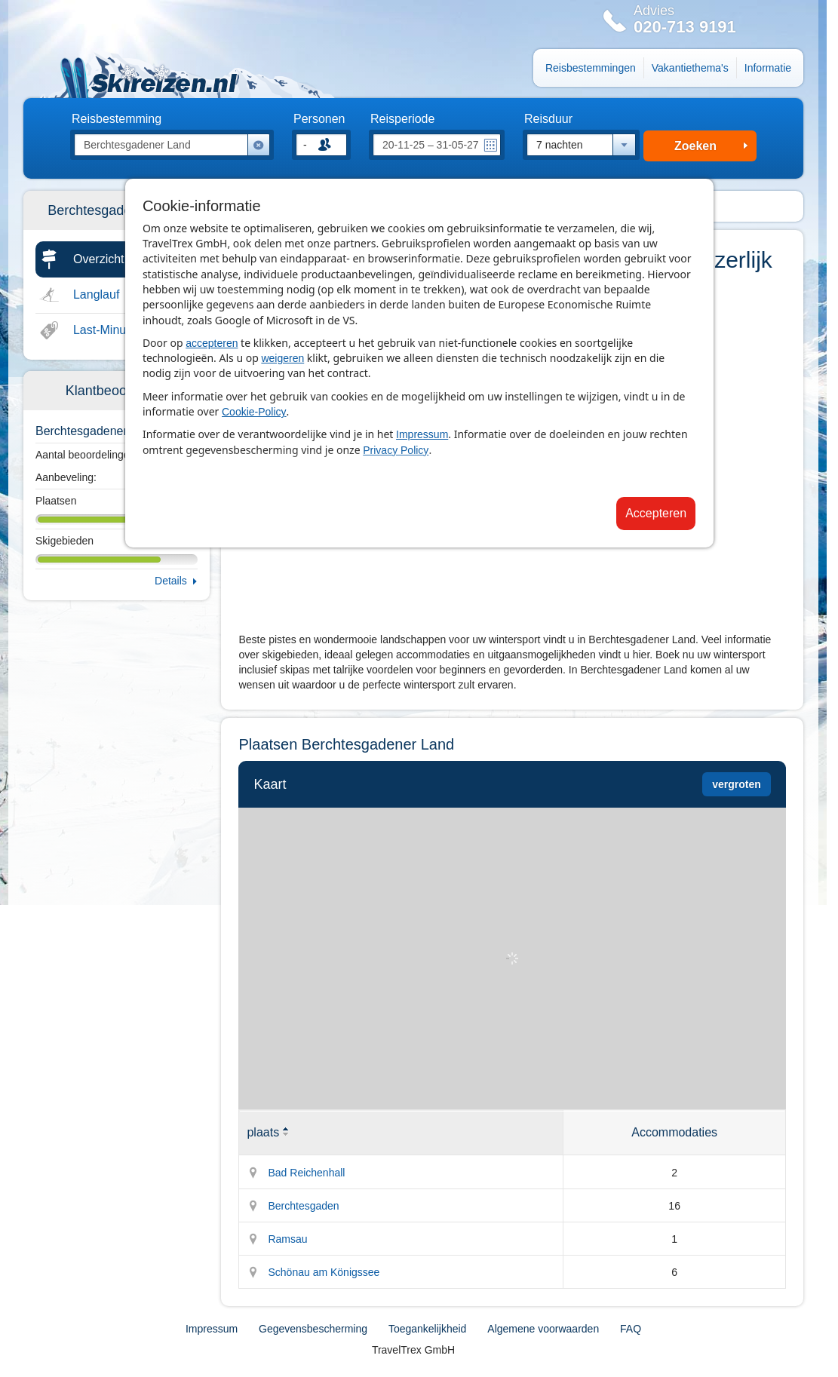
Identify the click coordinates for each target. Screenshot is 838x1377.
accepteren (212, 343)
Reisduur (548, 119)
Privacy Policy (395, 450)
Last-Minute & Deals (127, 330)
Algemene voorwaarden (543, 1329)
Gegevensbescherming (313, 1329)
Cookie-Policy (254, 412)
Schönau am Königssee (323, 1272)
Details (171, 581)
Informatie (767, 68)
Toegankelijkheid (427, 1329)
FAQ (630, 1329)
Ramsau (287, 1239)
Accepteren (655, 513)
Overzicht (98, 259)
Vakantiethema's (690, 68)
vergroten (736, 784)
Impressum (422, 434)
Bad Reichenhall (306, 1173)
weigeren (282, 358)
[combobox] (581, 144)
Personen (319, 119)
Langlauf (96, 294)
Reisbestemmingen (590, 68)
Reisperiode (402, 119)
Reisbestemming (116, 119)
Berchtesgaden (303, 1206)
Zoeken (695, 146)
